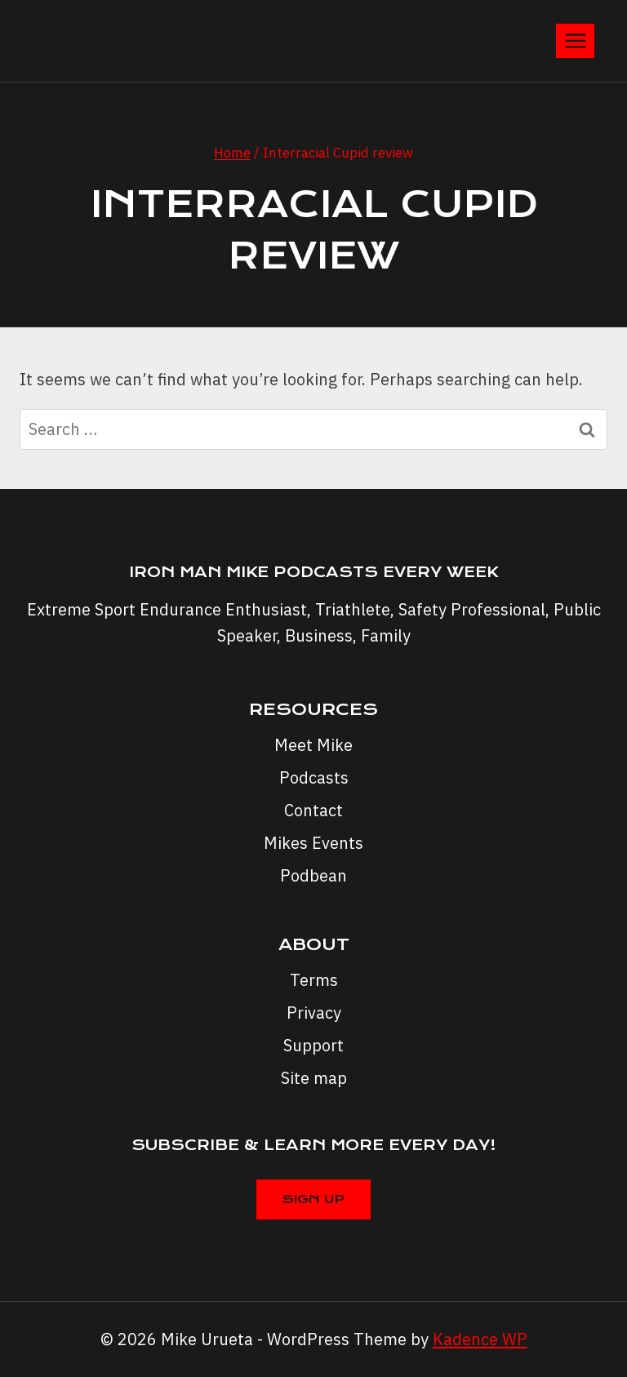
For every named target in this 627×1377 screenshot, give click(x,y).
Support (313, 1045)
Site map (314, 1078)
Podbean (313, 875)
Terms (314, 980)
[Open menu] (575, 40)
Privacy (314, 1013)
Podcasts (314, 777)
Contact (313, 810)
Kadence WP (480, 1339)
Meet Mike (313, 745)
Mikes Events (313, 843)
